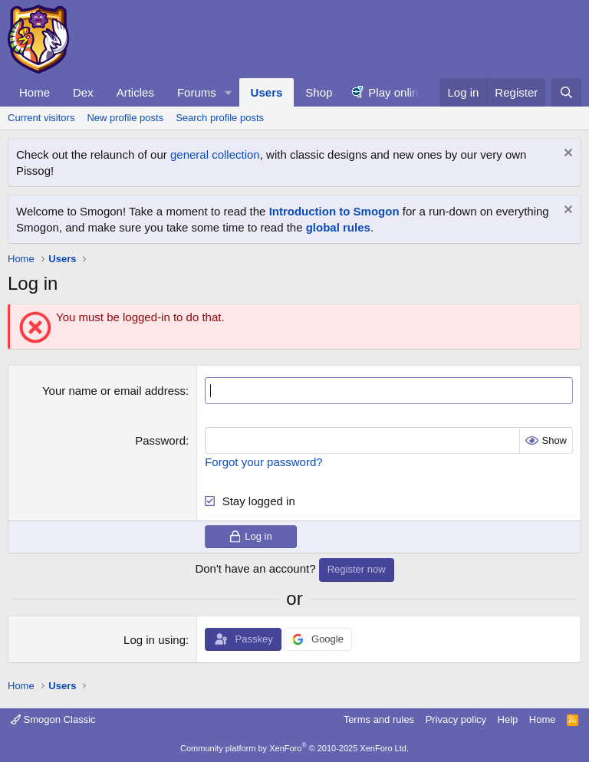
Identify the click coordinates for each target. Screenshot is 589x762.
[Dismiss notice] (566, 154)
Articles (135, 92)
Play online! (398, 92)
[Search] (566, 92)
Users (267, 92)
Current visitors (41, 117)
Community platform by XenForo (294, 748)
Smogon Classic (53, 719)
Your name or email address (114, 390)
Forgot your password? (263, 461)
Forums (196, 92)
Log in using (154, 639)
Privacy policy (456, 719)
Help (508, 719)
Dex (83, 92)
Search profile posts (220, 117)
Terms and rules (379, 719)
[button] (228, 92)
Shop (318, 92)
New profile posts (125, 117)
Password (160, 440)
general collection (215, 154)
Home (34, 92)
